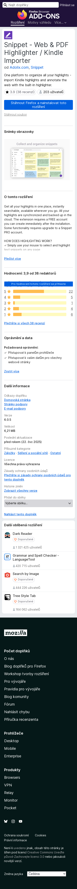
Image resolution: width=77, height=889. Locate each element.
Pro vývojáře (15, 681)
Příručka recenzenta (21, 719)
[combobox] (30, 5)
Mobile (10, 748)
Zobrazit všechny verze (20, 490)
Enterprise (12, 756)
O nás (9, 658)
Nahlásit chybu (17, 712)
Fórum (9, 704)
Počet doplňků (17, 651)
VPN (8, 785)
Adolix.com (19, 67)
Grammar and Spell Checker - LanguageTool (36, 557)
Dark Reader (22, 534)
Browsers (12, 777)
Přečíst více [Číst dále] (12, 258)
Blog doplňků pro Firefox (25, 666)
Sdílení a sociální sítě (33, 453)
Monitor (11, 800)
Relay (9, 792)
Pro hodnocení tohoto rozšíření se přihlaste (38, 283)
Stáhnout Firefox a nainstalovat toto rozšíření (38, 105)
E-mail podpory (15, 408)
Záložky (9, 453)
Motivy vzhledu (39, 22)
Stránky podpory (16, 404)
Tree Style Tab (24, 596)
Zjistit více (11, 371)
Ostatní (55, 453)
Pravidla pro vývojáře (22, 689)
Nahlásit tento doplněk (20, 514)
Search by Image (26, 574)
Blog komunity (16, 696)
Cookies (40, 835)
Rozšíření (17, 22)
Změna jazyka (13, 874)
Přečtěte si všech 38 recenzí (24, 323)
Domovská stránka (17, 400)
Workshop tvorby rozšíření (26, 674)
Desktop (11, 741)
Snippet (37, 67)
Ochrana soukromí (16, 835)
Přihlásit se (67, 5)
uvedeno (20, 848)
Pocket (10, 808)
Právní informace (15, 840)
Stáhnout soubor (15, 114)
